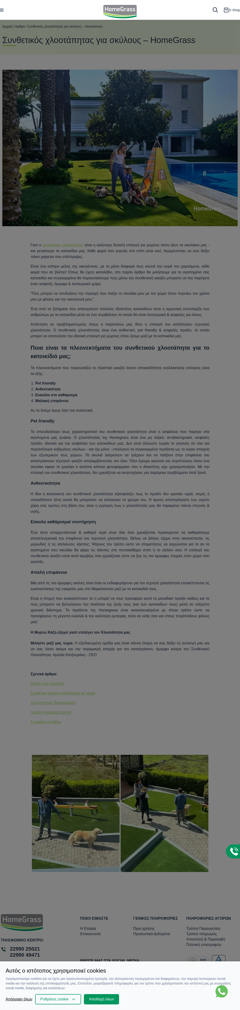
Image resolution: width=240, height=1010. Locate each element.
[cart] (231, 10)
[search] (215, 10)
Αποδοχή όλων (101, 999)
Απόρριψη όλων (19, 999)
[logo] (120, 10)
